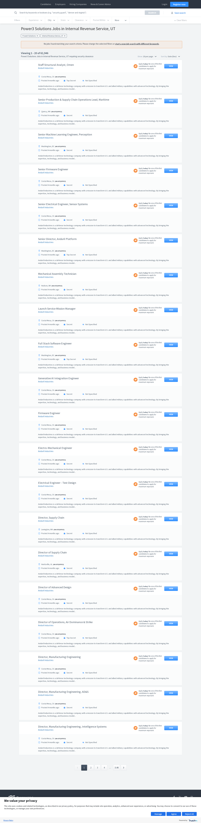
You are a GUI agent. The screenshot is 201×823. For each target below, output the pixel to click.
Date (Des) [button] (174, 56)
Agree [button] (174, 814)
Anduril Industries (45, 68)
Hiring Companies (78, 4)
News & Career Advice (101, 4)
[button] (51, 20)
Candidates (45, 4)
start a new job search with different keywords (137, 43)
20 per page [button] (149, 56)
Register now (179, 4)
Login (164, 4)
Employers (60, 4)
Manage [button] (158, 814)
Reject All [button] (189, 814)
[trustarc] (193, 820)
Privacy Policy (8, 820)
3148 (117, 767)
